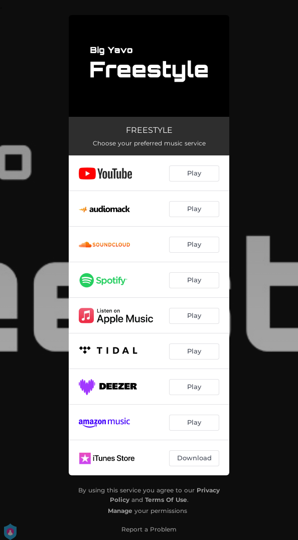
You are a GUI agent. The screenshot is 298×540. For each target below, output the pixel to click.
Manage (120, 510)
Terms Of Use (166, 499)
